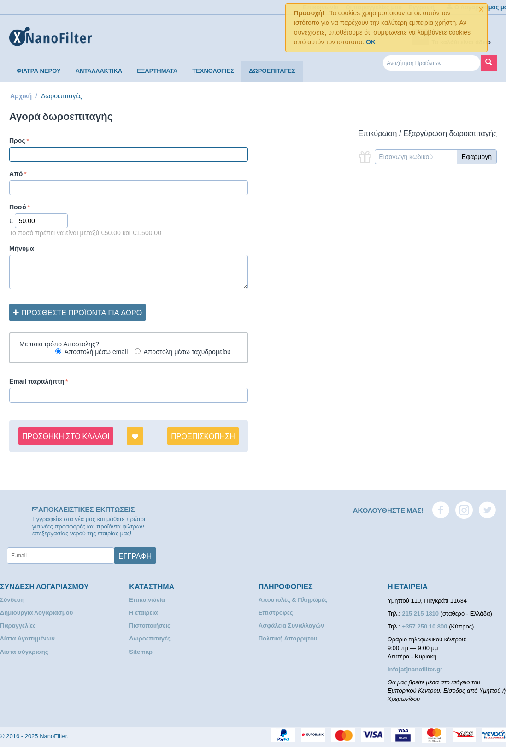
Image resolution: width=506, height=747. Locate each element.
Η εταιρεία (143, 612)
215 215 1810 (421, 613)
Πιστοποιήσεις (149, 625)
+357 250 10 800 (425, 626)
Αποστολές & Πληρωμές (293, 599)
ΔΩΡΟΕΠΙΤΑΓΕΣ (272, 70)
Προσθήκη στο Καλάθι (66, 435)
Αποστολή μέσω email (96, 352)
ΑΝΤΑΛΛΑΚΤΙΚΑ (99, 70)
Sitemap (141, 651)
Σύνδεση (12, 599)
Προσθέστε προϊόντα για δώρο (77, 312)
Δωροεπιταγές (149, 638)
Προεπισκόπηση (203, 435)
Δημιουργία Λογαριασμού (36, 612)
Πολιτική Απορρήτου (288, 638)
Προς (17, 140)
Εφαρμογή (477, 156)
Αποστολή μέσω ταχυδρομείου (186, 352)
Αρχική (21, 96)
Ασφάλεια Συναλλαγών (291, 625)
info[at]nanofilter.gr (415, 669)
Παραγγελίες (18, 625)
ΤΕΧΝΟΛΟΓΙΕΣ (213, 70)
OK (371, 42)
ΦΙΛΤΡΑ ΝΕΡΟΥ (39, 70)
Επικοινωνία (147, 599)
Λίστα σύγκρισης (24, 651)
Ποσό (17, 207)
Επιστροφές (276, 612)
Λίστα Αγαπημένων (27, 638)
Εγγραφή (135, 555)
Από (16, 174)
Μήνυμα (21, 248)
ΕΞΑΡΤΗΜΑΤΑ (157, 70)
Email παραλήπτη (36, 381)
